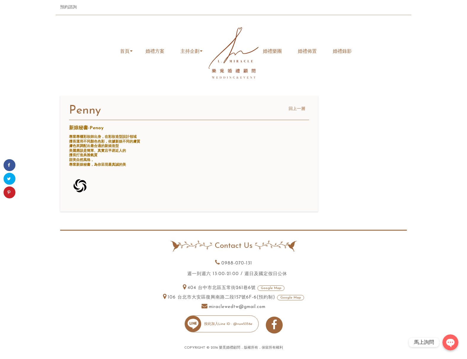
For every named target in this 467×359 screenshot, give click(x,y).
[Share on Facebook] (9, 165)
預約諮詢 (68, 7)
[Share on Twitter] (9, 179)
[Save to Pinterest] (9, 192)
